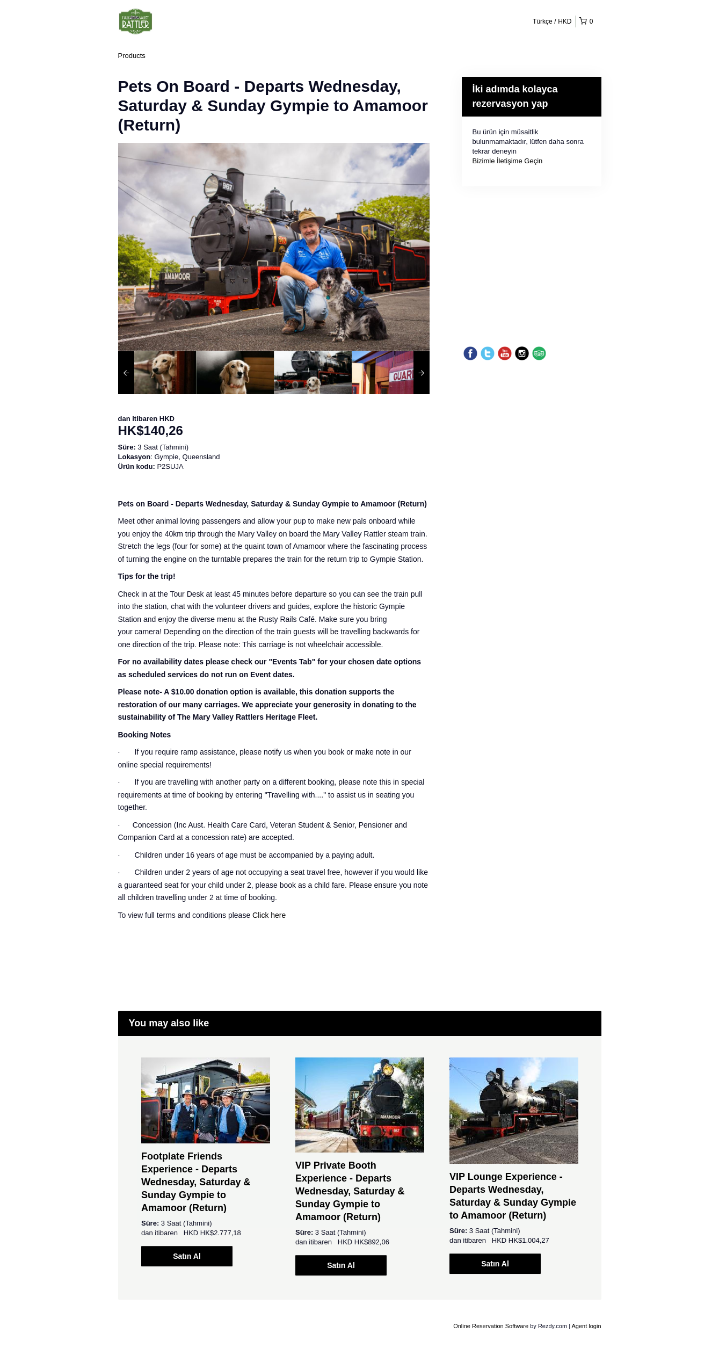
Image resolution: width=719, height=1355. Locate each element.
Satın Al (187, 1256)
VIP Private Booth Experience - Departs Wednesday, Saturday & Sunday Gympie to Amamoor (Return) (349, 1191)
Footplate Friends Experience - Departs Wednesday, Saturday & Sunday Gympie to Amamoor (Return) (195, 1182)
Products (132, 56)
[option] (157, 372)
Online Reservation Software (490, 1326)
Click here (269, 915)
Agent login (586, 1326)
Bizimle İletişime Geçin (508, 161)
